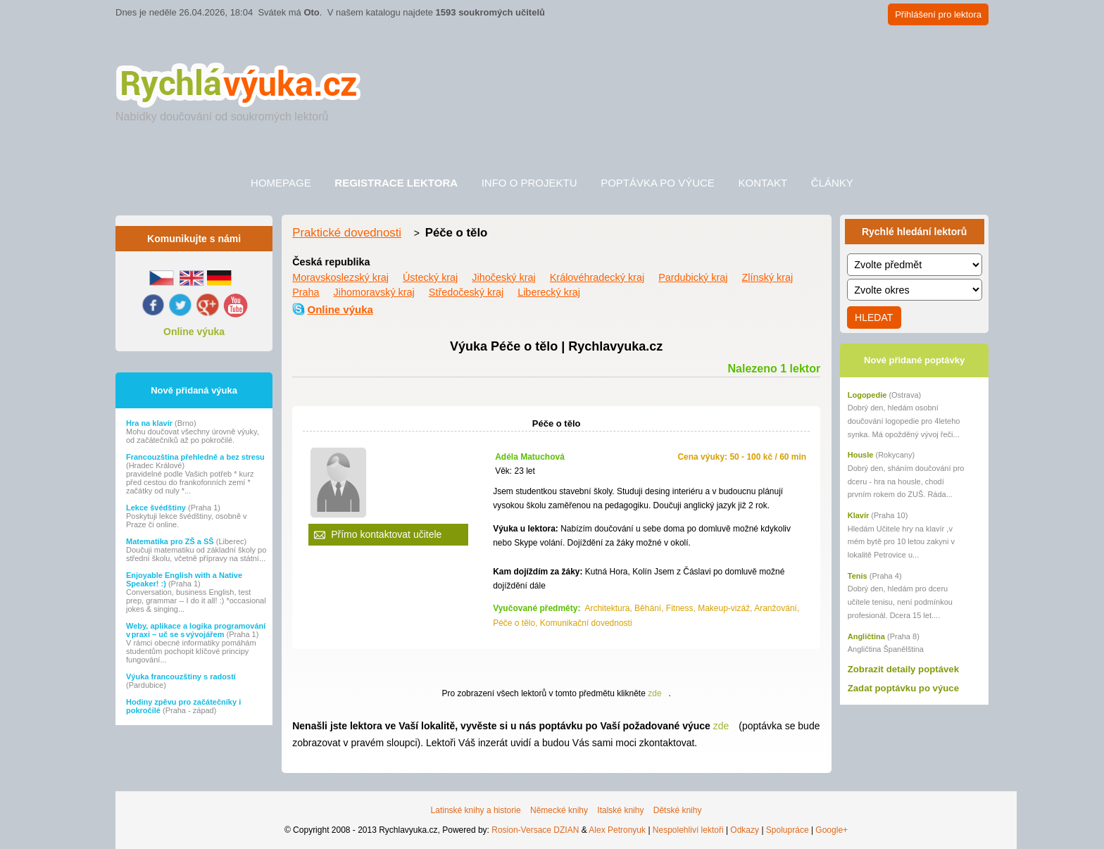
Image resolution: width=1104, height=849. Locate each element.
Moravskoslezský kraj (340, 277)
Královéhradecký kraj (597, 277)
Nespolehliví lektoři (688, 830)
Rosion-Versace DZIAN (535, 830)
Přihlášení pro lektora (938, 14)
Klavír (859, 515)
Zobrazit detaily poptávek (903, 669)
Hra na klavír (150, 423)
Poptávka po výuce (658, 183)
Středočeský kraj (466, 292)
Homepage (281, 183)
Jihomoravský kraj (374, 292)
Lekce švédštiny (157, 507)
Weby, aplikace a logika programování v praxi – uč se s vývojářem (195, 630)
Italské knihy (620, 810)
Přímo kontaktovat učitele (386, 534)
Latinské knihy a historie (476, 810)
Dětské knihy (677, 810)
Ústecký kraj (430, 277)
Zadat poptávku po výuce (903, 688)
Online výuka (194, 331)
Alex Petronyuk (617, 830)
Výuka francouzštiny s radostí (181, 676)
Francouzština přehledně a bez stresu (195, 457)
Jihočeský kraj (503, 277)
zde (654, 693)
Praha (305, 292)
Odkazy (744, 830)
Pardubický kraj (692, 277)
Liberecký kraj (549, 292)
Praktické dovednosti (346, 232)
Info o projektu (529, 183)
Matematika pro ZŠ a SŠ (171, 541)
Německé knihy (559, 810)
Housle (861, 455)
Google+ (831, 830)
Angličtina (866, 636)
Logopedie (867, 395)
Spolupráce (787, 830)
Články (832, 183)
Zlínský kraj (768, 277)
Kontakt (762, 183)
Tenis (857, 576)
